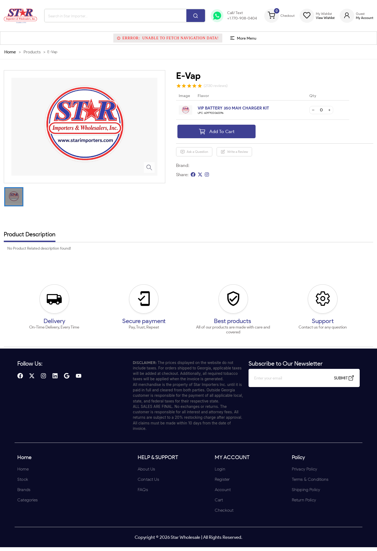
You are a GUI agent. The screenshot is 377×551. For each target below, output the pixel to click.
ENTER (159, 311)
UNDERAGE (217, 311)
